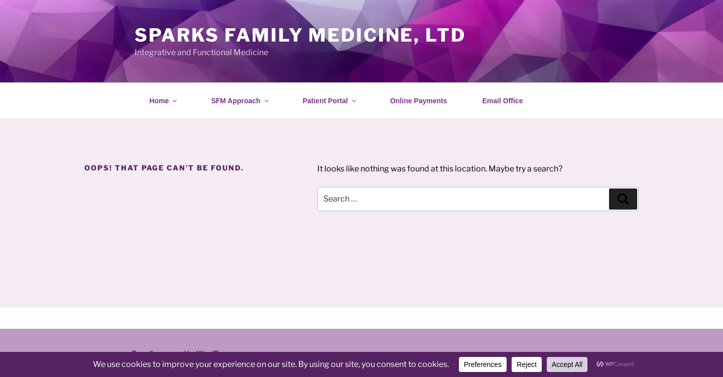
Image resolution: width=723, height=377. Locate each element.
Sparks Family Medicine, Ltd (300, 35)
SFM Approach (240, 101)
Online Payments (418, 101)
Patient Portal (330, 101)
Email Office (503, 101)
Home (164, 101)
